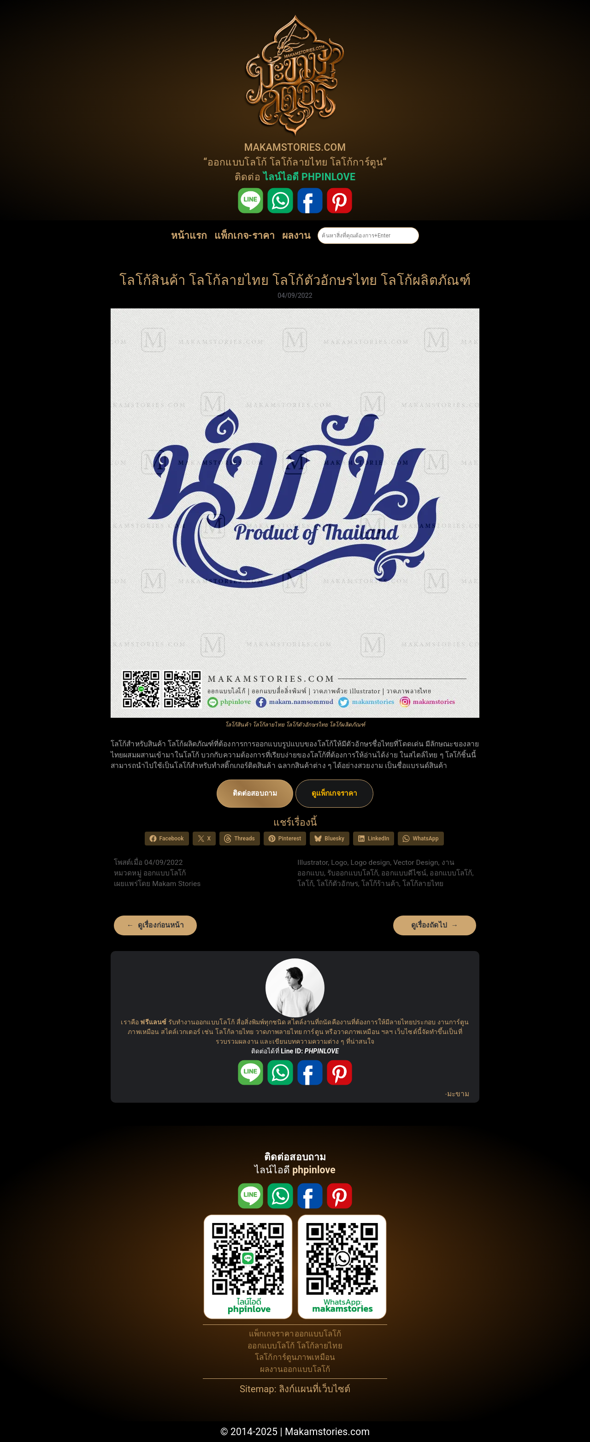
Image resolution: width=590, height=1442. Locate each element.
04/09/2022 (295, 295)
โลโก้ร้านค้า (380, 884)
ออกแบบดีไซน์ (403, 873)
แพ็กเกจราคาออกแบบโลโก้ (295, 1333)
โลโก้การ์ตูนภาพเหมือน (295, 1357)
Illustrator (312, 862)
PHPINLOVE (322, 1051)
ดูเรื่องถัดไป (429, 925)
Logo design (370, 862)
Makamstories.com (327, 1431)
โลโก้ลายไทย (298, 162)
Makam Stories (176, 884)
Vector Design (415, 862)
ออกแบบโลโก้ (237, 162)
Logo (339, 862)
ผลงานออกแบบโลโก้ (295, 1369)
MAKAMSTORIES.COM (295, 147)
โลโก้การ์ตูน (356, 162)
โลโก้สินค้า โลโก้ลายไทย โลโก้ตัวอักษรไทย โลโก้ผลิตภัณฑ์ (295, 280)
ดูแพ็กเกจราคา (334, 793)
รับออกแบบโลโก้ (352, 873)
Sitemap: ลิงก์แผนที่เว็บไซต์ (295, 1389)
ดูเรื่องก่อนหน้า (161, 925)
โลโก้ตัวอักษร (337, 884)
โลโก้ (305, 884)
